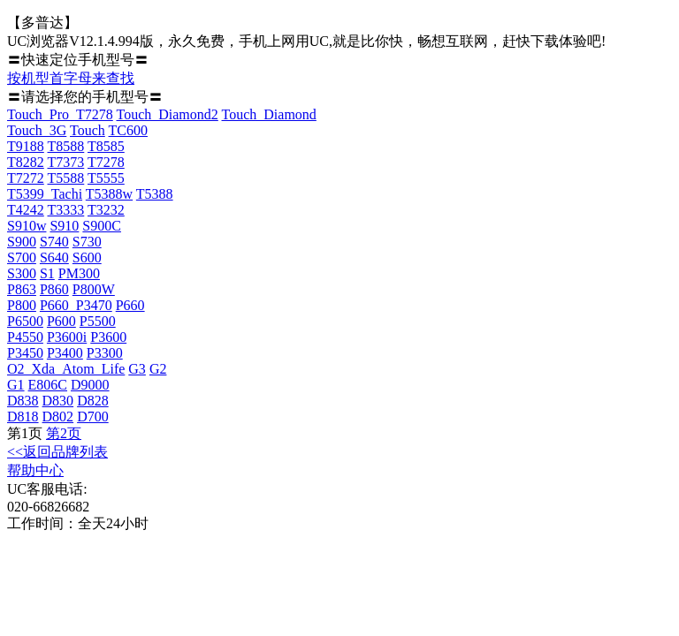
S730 (87, 241)
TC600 (128, 130)
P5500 (98, 321)
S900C (101, 225)
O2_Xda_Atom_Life (66, 368)
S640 (54, 257)
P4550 (25, 336)
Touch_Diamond (269, 114)
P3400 (65, 352)
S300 (21, 273)
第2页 (63, 433)
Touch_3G (36, 130)
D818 (23, 416)
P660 (130, 305)
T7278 (106, 162)
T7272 (25, 178)
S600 (87, 257)
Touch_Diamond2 (166, 114)
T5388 (154, 193)
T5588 (66, 178)
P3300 (105, 352)
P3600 (108, 336)
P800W (93, 289)
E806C (47, 384)
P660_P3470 (76, 305)
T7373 (66, 162)
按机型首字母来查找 (70, 78)
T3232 (106, 209)
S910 (64, 225)
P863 (21, 289)
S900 (21, 241)
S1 (47, 273)
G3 (137, 368)
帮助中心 (35, 470)
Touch (87, 130)
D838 (23, 400)
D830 (58, 400)
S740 (54, 241)
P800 (21, 305)
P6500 (25, 321)
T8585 (106, 146)
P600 (61, 321)
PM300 (79, 273)
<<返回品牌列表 (57, 451)
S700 (21, 257)
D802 (58, 416)
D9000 (90, 384)
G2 (158, 368)
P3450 (25, 352)
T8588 (66, 146)
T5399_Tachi (44, 193)
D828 (93, 400)
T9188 (25, 146)
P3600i (67, 336)
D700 (93, 416)
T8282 (25, 162)
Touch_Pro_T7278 (60, 114)
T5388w (109, 193)
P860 (54, 289)
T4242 (25, 209)
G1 (16, 384)
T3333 (66, 209)
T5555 (106, 178)
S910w (26, 225)
